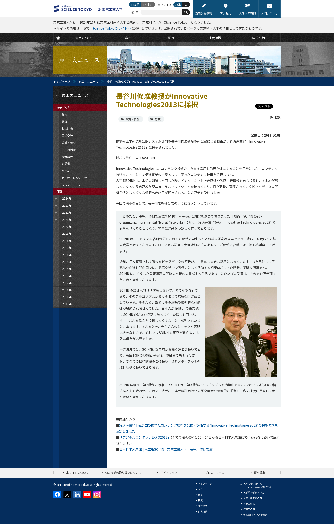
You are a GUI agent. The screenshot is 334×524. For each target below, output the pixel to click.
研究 (158, 119)
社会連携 (202, 506)
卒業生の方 (249, 503)
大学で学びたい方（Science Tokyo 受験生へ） (257, 485)
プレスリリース (214, 472)
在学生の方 (249, 509)
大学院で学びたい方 (253, 492)
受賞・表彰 (132, 119)
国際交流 (202, 511)
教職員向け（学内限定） (256, 514)
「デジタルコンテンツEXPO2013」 (145, 437)
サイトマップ (169, 472)
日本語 (135, 4)
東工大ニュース (88, 81)
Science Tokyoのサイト (110, 28)
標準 (178, 4)
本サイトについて (77, 472)
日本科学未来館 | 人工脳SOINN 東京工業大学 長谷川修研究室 (166, 449)
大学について (205, 489)
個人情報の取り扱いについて (123, 472)
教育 (200, 494)
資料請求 (259, 472)
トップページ (61, 81)
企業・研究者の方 (252, 498)
